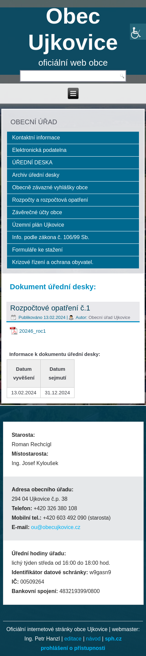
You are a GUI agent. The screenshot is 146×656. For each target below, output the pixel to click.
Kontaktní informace (36, 137)
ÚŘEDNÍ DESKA (32, 162)
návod (93, 639)
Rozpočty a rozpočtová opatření (50, 200)
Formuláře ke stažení (37, 250)
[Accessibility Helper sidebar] (138, 32)
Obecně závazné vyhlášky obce (50, 187)
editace (73, 639)
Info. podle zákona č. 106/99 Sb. (50, 237)
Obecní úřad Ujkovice (109, 317)
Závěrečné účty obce (37, 212)
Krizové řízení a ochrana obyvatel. (52, 262)
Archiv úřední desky (35, 175)
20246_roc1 (32, 331)
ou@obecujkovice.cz (55, 527)
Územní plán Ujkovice (38, 225)
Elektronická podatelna (39, 150)
